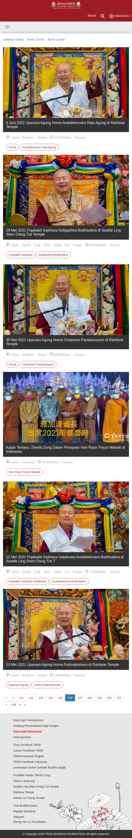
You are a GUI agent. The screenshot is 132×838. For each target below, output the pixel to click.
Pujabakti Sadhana (20, 254)
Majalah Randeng (24, 811)
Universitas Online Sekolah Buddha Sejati (39, 767)
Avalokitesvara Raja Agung (39, 147)
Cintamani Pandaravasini (38, 364)
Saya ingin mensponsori (28, 720)
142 (31, 697)
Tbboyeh (18, 817)
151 (119, 697)
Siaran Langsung (24, 780)
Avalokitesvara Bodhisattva (69, 581)
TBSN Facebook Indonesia (30, 761)
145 (60, 697)
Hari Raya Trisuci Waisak (24, 472)
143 (41, 697)
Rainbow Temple (23, 792)
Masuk (92, 15)
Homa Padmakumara (47, 684)
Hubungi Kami (22, 737)
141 (21, 697)
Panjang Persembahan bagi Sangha (36, 725)
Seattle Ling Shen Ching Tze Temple (36, 786)
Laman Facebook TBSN (28, 750)
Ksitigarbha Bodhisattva (53, 254)
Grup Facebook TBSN (27, 744)
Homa (12, 147)
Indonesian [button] (119, 16)
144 (50, 697)
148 (89, 697)
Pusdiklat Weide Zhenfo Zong (31, 775)
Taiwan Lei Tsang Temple (29, 798)
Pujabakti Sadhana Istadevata (27, 581)
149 (99, 697)
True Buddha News (25, 805)
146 (70, 697)
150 (109, 697)
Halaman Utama (13, 39)
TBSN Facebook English (28, 756)
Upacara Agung (18, 684)
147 (80, 697)
